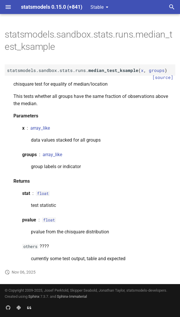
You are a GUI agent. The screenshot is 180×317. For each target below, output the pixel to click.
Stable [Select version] (97, 7)
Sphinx (33, 296)
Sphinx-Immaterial (72, 296)
